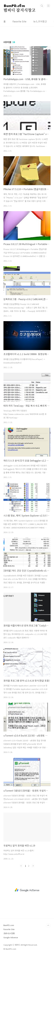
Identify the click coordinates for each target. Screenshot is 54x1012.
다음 (33, 866)
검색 (42, 6)
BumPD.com (8, 925)
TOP (48, 925)
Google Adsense (10, 937)
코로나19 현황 (9, 933)
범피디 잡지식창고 (19, 10)
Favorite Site (19, 21)
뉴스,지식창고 (40, 21)
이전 (21, 866)
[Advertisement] (27, 890)
